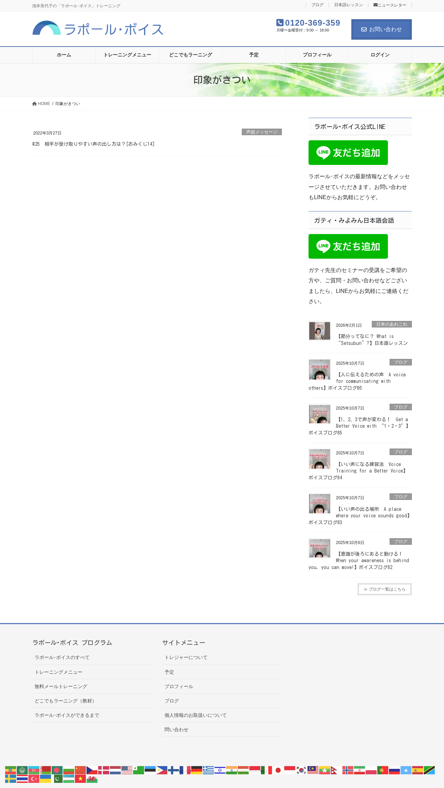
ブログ (317, 5)
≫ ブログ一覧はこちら (385, 589)
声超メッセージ (261, 131)
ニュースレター (390, 5)
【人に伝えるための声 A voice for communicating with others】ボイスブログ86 (357, 381)
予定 (169, 672)
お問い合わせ (381, 29)
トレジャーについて (186, 657)
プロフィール (179, 686)
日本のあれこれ (391, 324)
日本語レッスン (348, 5)
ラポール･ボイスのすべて (62, 657)
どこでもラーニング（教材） (66, 700)
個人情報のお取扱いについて (196, 715)
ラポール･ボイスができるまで (67, 715)
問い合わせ (176, 729)
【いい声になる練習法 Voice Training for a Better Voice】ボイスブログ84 (358, 471)
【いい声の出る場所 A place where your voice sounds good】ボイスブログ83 (360, 516)
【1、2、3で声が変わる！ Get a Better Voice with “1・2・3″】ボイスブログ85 (359, 426)
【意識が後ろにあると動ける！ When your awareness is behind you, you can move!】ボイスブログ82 (359, 561)
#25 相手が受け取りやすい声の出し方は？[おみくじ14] (93, 144)
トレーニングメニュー (58, 672)
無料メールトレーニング (61, 686)
